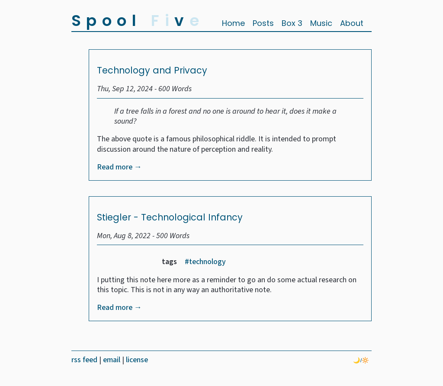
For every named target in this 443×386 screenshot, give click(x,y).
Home (233, 23)
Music (321, 23)
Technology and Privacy (152, 70)
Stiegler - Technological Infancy (170, 217)
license (137, 359)
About (351, 23)
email (112, 359)
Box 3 (292, 23)
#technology (205, 261)
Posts (263, 23)
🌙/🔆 (361, 360)
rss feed (85, 359)
